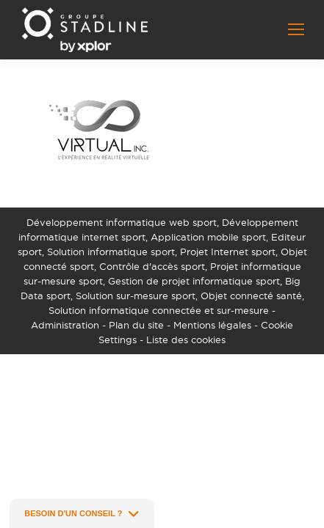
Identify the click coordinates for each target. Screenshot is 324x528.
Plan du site (136, 325)
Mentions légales (212, 325)
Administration (65, 325)
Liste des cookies (186, 339)
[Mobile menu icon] (296, 29)
